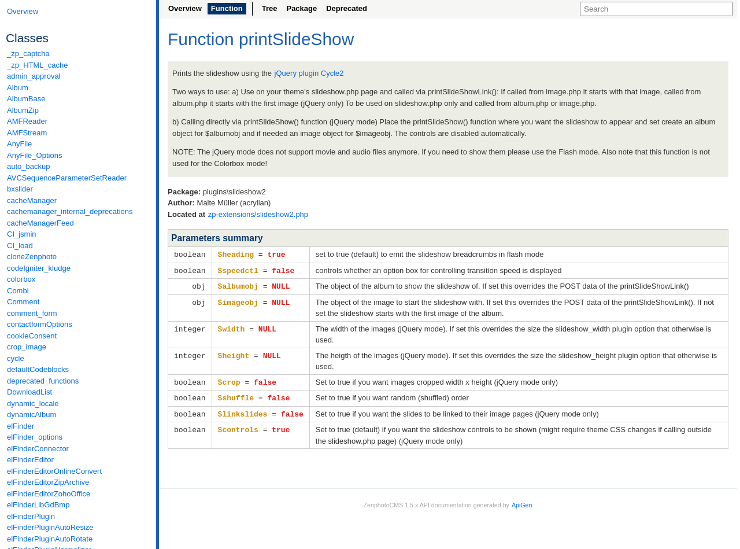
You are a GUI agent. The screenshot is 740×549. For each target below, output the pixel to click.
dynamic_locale (33, 403)
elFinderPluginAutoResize (50, 527)
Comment (23, 301)
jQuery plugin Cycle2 (309, 73)
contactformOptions (39, 324)
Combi (18, 290)
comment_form (32, 313)
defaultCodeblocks (38, 369)
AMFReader (27, 121)
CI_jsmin (21, 234)
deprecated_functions (43, 381)
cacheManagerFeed (40, 223)
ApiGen (522, 501)
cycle (15, 358)
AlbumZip (23, 110)
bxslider (20, 189)
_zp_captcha (28, 53)
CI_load (20, 245)
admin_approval (34, 76)
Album (17, 87)
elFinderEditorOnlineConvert (54, 471)
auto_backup (28, 166)
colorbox (21, 279)
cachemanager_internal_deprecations (70, 211)
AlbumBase (26, 98)
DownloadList (29, 392)
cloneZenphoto (32, 256)
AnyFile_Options (34, 155)
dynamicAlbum (31, 414)
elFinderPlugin (31, 516)
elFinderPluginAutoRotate (49, 539)
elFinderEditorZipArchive (48, 482)
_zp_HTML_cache (37, 65)
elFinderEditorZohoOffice (48, 493)
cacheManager (32, 200)
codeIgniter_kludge (39, 268)
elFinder (20, 426)
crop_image (26, 346)
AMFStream (27, 132)
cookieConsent (32, 335)
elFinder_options (34, 437)
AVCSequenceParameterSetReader (67, 178)
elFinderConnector (38, 448)
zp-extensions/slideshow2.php (258, 214)
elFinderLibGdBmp (38, 504)
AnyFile (19, 143)
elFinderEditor (30, 459)
